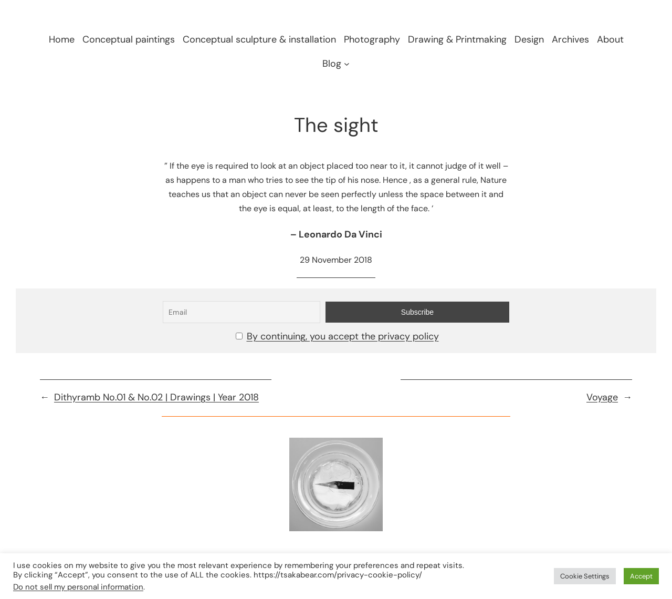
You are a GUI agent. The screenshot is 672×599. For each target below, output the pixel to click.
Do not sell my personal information (78, 587)
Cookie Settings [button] (585, 576)
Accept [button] (641, 576)
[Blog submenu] (347, 63)
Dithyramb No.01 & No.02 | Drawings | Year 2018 (156, 397)
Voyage (602, 397)
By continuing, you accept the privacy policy (343, 336)
